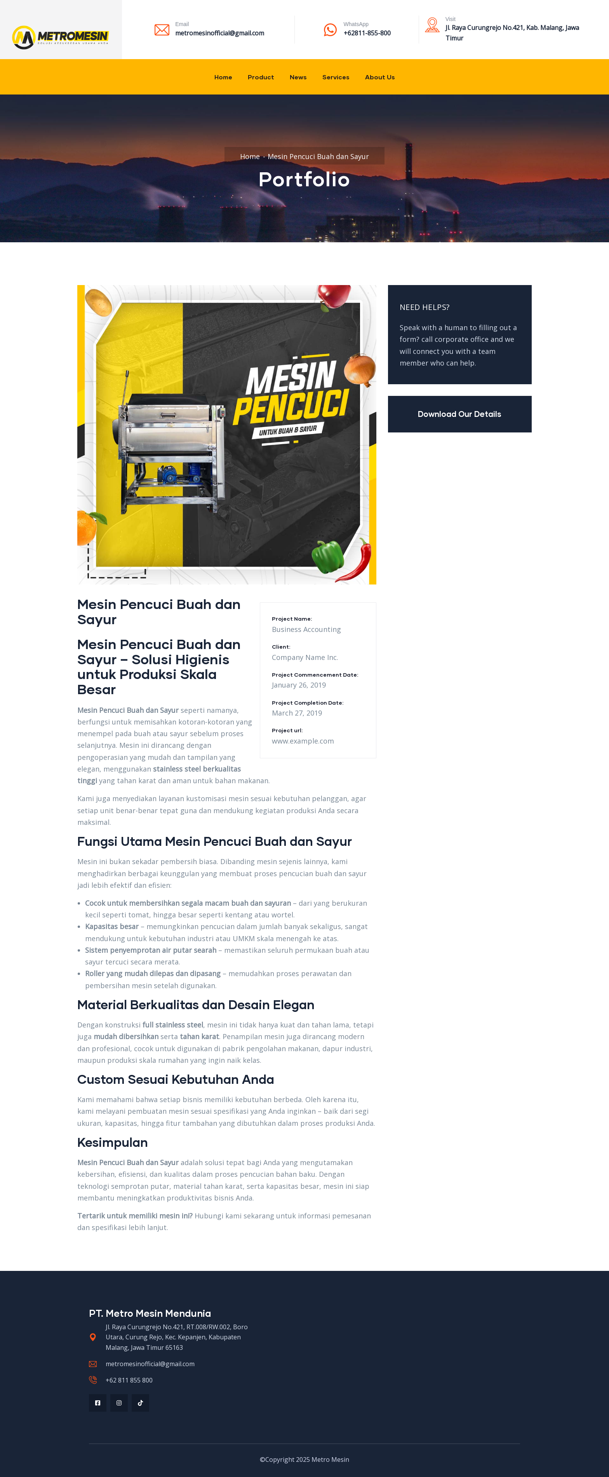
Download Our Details (459, 413)
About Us (380, 76)
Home (223, 76)
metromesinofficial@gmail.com (219, 33)
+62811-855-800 (367, 33)
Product (261, 76)
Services (336, 76)
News (298, 76)
